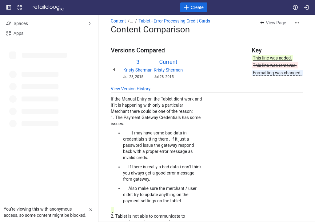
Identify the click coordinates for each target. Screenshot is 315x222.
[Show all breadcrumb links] (131, 21)
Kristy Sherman (138, 70)
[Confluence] (46, 7)
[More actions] (297, 22)
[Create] (193, 7)
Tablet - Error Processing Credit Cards (174, 20)
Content (118, 20)
